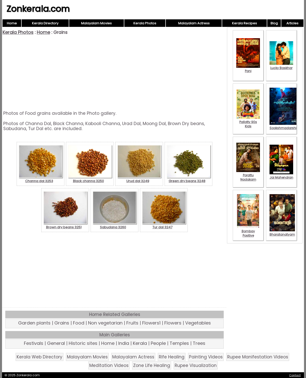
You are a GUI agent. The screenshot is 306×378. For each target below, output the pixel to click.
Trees (199, 343)
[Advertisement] (114, 73)
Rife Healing (171, 357)
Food (78, 323)
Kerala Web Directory (39, 357)
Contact (295, 375)
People (158, 343)
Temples (179, 343)
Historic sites (83, 343)
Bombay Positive (248, 231)
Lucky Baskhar (281, 66)
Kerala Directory (45, 23)
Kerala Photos (144, 23)
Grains (61, 323)
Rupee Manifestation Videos (257, 357)
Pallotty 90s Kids (248, 122)
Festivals (33, 343)
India (123, 343)
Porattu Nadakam (248, 175)
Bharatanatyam (282, 232)
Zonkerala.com (38, 9)
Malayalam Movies (96, 23)
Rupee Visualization (196, 365)
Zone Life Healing (151, 365)
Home (12, 23)
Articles (292, 23)
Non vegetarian (105, 323)
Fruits (132, 323)
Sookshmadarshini (284, 126)
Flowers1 (151, 323)
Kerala (140, 343)
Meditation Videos (109, 365)
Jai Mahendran (281, 175)
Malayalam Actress (194, 23)
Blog (274, 23)
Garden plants (34, 323)
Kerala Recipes (244, 23)
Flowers (172, 323)
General (56, 343)
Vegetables (198, 323)
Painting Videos (206, 357)
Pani (248, 69)
